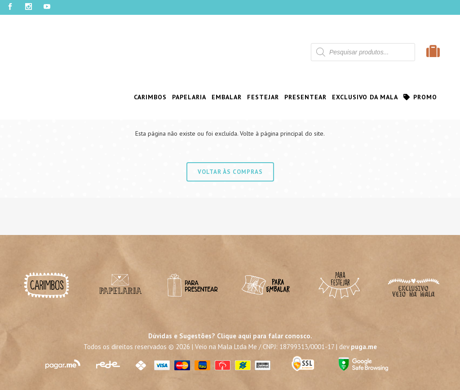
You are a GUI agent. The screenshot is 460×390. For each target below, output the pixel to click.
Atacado (329, 38)
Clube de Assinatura (176, 38)
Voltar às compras (230, 172)
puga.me (364, 346)
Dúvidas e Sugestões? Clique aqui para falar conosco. (230, 336)
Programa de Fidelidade (98, 38)
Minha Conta (27, 38)
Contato (363, 38)
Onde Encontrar (283, 38)
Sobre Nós (232, 38)
